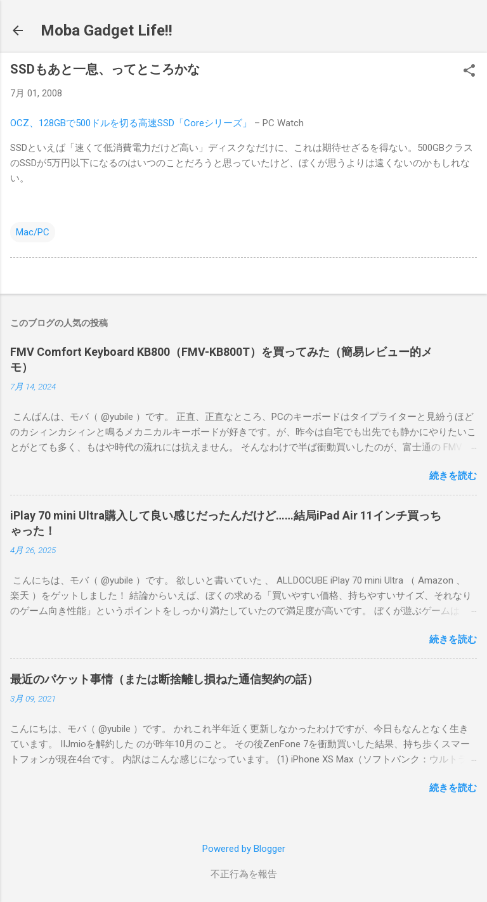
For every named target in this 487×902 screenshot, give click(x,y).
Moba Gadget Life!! (106, 30)
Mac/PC (32, 232)
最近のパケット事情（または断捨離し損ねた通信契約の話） (164, 679)
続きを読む (453, 475)
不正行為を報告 (244, 874)
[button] (469, 72)
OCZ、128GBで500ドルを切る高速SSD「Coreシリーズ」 (131, 123)
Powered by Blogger (243, 848)
